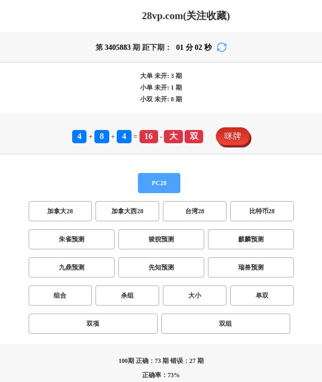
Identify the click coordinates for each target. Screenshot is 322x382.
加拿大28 (60, 211)
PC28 (159, 183)
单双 (262, 295)
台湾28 (194, 211)
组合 (60, 295)
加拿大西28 (127, 211)
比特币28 (262, 211)
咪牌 (232, 136)
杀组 (127, 295)
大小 (194, 295)
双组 (225, 323)
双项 (92, 323)
